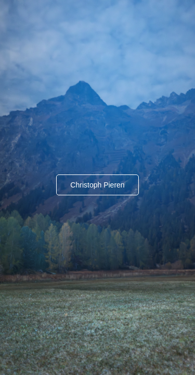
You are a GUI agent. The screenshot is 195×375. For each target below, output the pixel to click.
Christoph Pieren (97, 185)
